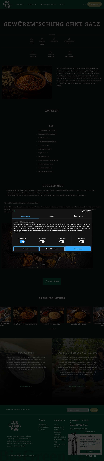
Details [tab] (52, 216)
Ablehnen (26, 249)
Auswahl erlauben (52, 249)
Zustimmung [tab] (25, 216)
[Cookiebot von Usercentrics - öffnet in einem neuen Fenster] (83, 211)
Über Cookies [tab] (78, 216)
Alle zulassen (77, 249)
